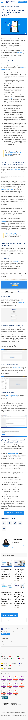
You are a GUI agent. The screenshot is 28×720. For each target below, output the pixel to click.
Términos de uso (22, 715)
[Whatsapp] (20, 523)
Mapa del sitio (4, 715)
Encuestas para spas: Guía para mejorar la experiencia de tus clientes (19, 574)
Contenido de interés (7, 648)
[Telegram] (4, 528)
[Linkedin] (4, 523)
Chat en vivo (14, 632)
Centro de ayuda (6, 632)
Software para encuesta (7, 645)
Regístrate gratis (22, 1)
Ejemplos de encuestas (7, 641)
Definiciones (5, 638)
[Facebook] (9, 523)
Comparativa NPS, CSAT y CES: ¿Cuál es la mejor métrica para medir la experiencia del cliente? (19, 599)
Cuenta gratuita (5, 633)
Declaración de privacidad (13, 715)
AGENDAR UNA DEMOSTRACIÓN (14, 513)
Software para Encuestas (13, 6)
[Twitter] (15, 523)
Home (2, 6)
